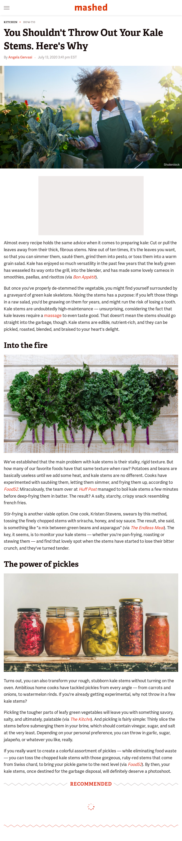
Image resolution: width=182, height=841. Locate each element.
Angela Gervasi (20, 57)
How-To (29, 22)
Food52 (11, 489)
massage (53, 315)
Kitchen (11, 22)
